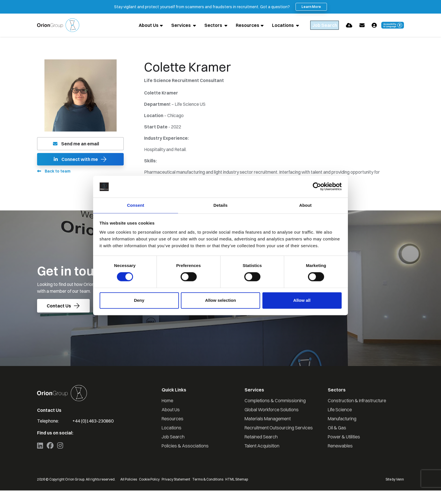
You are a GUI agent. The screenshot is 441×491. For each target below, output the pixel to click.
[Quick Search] (319, 25)
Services (170, 25)
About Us (137, 25)
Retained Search (261, 437)
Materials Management (268, 419)
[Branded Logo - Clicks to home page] (58, 25)
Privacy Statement (176, 480)
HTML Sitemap (236, 480)
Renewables (340, 446)
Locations (272, 25)
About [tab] (305, 205)
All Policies (128, 480)
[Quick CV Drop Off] (349, 25)
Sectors (202, 25)
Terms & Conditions (207, 480)
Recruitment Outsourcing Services (279, 428)
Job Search (173, 437)
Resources (236, 25)
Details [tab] (220, 205)
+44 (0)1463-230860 (93, 421)
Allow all (302, 300)
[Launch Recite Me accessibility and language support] (392, 25)
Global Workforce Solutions (272, 410)
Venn (400, 480)
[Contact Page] (362, 25)
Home (167, 401)
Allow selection (220, 300)
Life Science (340, 410)
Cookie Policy (149, 480)
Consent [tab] (135, 205)
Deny (139, 300)
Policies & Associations (185, 446)
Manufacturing (342, 419)
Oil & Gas (337, 428)
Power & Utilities (344, 437)
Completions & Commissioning (275, 401)
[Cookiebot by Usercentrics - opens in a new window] (317, 186)
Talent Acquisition (262, 446)
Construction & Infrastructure (357, 401)
